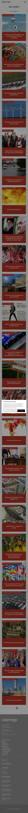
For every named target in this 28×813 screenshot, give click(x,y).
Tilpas (5, 410)
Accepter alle (21, 410)
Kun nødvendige (13, 410)
